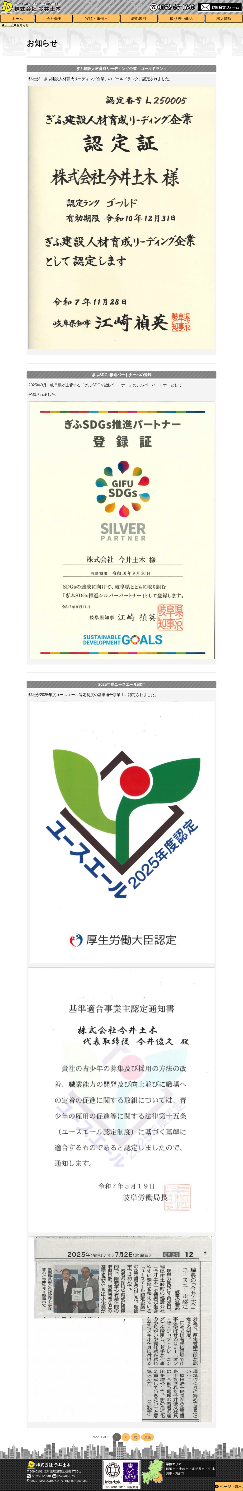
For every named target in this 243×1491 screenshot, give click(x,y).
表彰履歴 (138, 19)
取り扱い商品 (181, 19)
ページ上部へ (231, 1487)
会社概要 (54, 19)
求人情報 (224, 19)
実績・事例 (94, 19)
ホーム (17, 19)
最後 (147, 1437)
